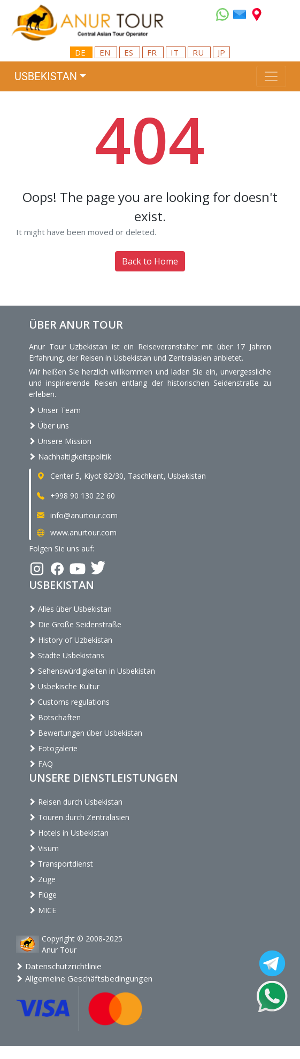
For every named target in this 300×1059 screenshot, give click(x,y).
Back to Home (150, 261)
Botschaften (55, 717)
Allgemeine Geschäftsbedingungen (84, 978)
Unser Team (55, 410)
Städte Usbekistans (66, 655)
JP (221, 52)
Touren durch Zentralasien (79, 817)
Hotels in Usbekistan (69, 833)
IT (176, 52)
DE (81, 52)
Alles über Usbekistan (70, 609)
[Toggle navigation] (271, 76)
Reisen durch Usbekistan (75, 802)
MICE (42, 910)
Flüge (43, 895)
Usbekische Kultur (64, 686)
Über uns (49, 426)
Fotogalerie (53, 748)
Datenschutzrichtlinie (59, 966)
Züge (42, 879)
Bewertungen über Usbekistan (85, 733)
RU (199, 52)
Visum (44, 848)
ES (129, 52)
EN (105, 52)
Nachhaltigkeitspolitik (70, 456)
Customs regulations (69, 702)
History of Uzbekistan (70, 640)
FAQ (41, 764)
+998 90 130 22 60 (75, 495)
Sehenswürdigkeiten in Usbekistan (92, 671)
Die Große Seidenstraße (75, 624)
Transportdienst (61, 864)
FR (153, 52)
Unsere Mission (60, 441)
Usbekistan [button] (45, 76)
